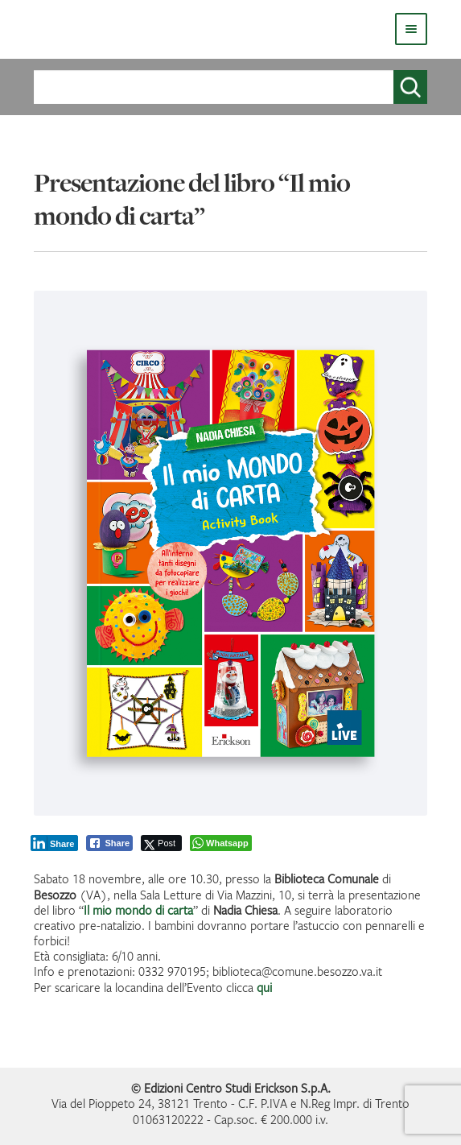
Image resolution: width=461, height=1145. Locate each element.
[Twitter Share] (161, 843)
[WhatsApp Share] (221, 843)
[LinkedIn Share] (55, 843)
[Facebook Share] (109, 843)
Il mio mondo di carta (138, 910)
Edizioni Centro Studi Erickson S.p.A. (237, 1088)
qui (264, 987)
